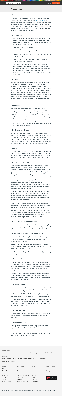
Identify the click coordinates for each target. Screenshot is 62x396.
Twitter (48, 368)
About (33, 368)
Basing (19, 368)
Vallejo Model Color (14, 358)
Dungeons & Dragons (23, 375)
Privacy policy (11, 388)
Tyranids (19, 379)
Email (47, 373)
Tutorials (4, 377)
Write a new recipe (7, 368)
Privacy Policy (40, 20)
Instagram (49, 371)
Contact (34, 375)
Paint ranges (35, 379)
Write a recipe (56, 3)
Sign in (49, 3)
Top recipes (5, 371)
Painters (34, 377)
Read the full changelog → (9, 361)
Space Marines (21, 377)
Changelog (34, 371)
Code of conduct (36, 373)
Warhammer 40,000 (22, 381)
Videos (4, 379)
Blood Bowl (20, 371)
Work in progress (7, 381)
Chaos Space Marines (23, 373)
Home (4, 388)
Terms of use (20, 388)
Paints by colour (36, 381)
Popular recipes (6, 373)
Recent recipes (6, 375)
